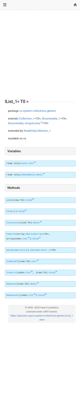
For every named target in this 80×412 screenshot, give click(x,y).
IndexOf (11, 261)
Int (31, 163)
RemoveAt (12, 295)
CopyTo (10, 234)
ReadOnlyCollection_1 (37, 130)
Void (29, 200)
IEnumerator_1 (40, 250)
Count (24, 163)
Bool (40, 174)
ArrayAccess (32, 123)
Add (8, 200)
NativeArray (34, 234)
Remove (10, 283)
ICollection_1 (27, 118)
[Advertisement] (40, 54)
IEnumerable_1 (51, 118)
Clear (10, 211)
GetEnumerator (16, 250)
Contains (12, 222)
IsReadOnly (27, 174)
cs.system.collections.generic (37, 110)
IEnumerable (16, 123)
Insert (10, 272)
